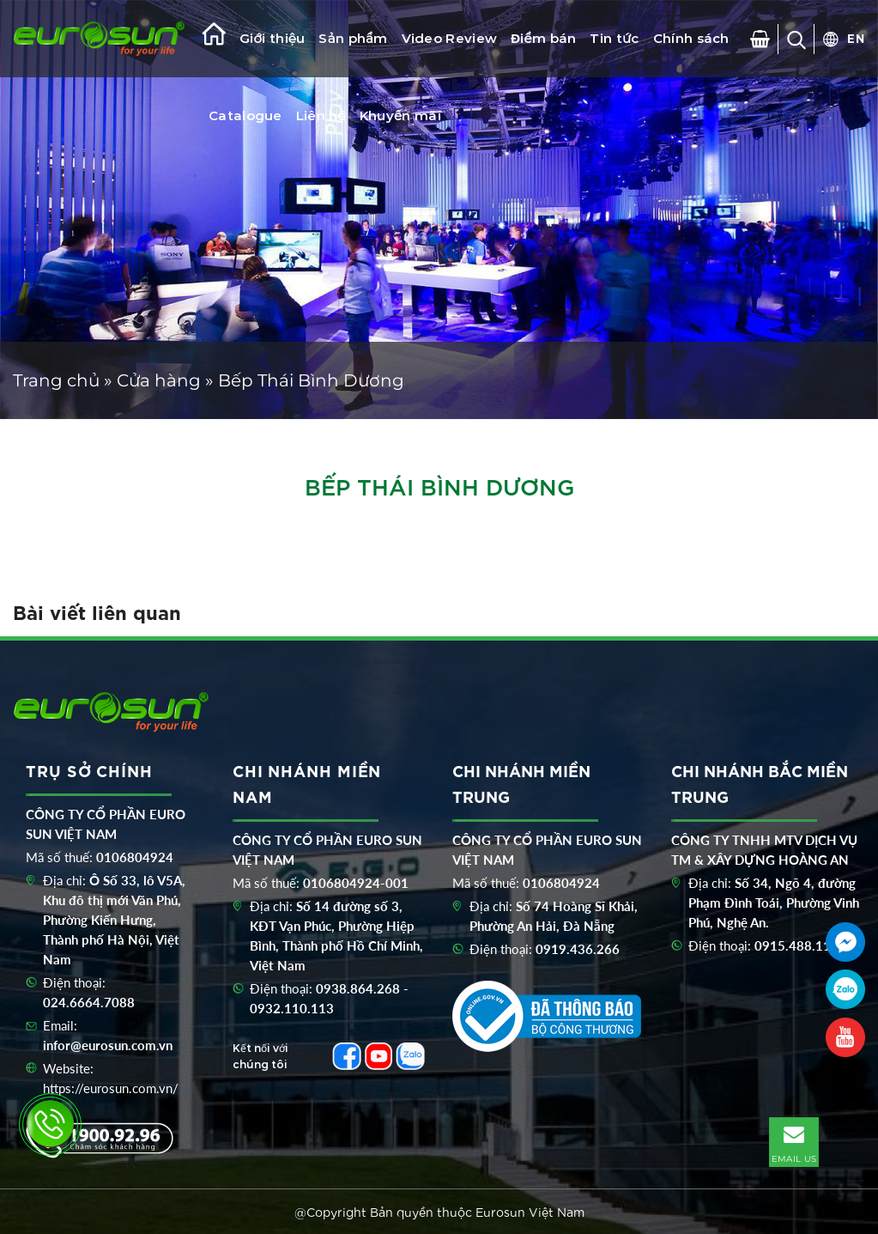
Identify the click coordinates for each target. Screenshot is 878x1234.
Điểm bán (543, 38)
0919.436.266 (578, 949)
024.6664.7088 (89, 1002)
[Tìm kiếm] (796, 39)
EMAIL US (794, 1141)
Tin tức (614, 38)
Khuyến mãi (400, 115)
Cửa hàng (159, 380)
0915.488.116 (796, 945)
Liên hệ (321, 115)
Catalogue (245, 115)
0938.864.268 (358, 988)
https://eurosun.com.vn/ (111, 1088)
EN (856, 38)
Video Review (450, 38)
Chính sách (691, 38)
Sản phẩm (352, 38)
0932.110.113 (292, 1008)
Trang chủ (56, 380)
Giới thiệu (272, 38)
